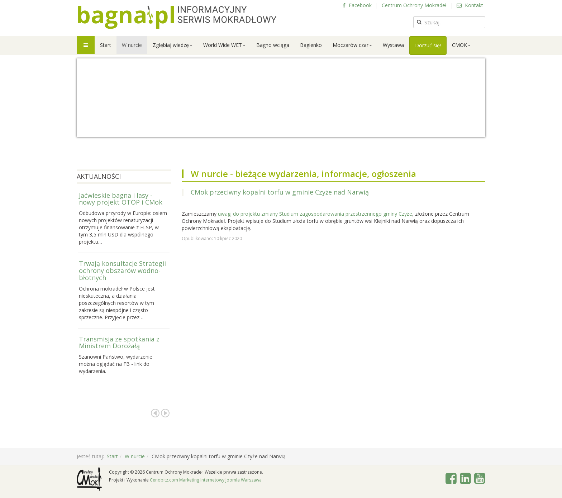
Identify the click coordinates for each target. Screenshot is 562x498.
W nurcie (132, 45)
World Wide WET (224, 45)
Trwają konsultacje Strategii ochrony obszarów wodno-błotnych (122, 270)
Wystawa (393, 45)
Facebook (357, 5)
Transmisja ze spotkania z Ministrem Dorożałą (119, 342)
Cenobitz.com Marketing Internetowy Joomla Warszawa (206, 480)
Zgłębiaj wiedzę (172, 45)
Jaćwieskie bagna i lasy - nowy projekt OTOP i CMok (120, 199)
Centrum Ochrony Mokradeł (414, 5)
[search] (449, 22)
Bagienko (311, 45)
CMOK (461, 45)
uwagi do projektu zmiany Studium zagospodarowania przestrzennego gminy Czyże (315, 213)
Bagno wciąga (272, 45)
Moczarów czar (352, 45)
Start (105, 45)
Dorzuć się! (428, 45)
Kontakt (470, 5)
